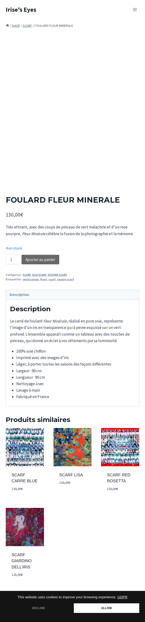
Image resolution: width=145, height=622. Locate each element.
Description (19, 294)
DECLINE (38, 608)
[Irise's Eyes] (21, 9)
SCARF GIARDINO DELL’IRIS (22, 561)
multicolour (31, 279)
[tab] (72, 295)
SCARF (27, 275)
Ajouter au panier (40, 259)
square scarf (65, 279)
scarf (51, 279)
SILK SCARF (39, 275)
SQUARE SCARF (57, 275)
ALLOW (106, 608)
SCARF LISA (71, 475)
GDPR (123, 597)
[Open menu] (134, 9)
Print (43, 279)
